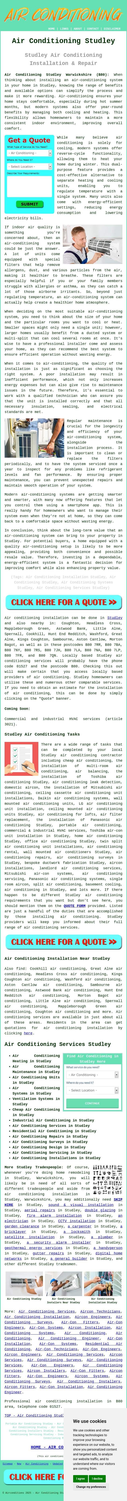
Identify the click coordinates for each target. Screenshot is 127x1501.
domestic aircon (21, 788)
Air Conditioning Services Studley (58, 1045)
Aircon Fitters (20, 1387)
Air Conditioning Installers (88, 1382)
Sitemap (8, 1464)
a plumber (102, 1237)
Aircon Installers (46, 1371)
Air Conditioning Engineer (68, 1339)
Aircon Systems (91, 1376)
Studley (114, 618)
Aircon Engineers (93, 1317)
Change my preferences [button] (91, 1486)
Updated (58, 1464)
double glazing (100, 1210)
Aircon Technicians (100, 1312)
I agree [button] (80, 1478)
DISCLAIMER (112, 28)
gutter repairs (48, 1253)
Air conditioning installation (37, 618)
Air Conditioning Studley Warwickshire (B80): (57, 75)
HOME (51, 28)
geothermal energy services (33, 1248)
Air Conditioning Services (47, 1312)
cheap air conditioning (87, 761)
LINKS (64, 28)
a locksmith (77, 1232)
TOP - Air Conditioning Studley (37, 1416)
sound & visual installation (80, 1205)
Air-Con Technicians (56, 1349)
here (28, 1033)
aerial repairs (39, 1210)
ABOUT (78, 28)
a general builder (68, 1259)
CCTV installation (76, 1221)
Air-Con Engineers (101, 1349)
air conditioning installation (41, 1194)
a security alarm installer (59, 1243)
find (20, 969)
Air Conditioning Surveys (54, 1360)
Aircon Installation (89, 1328)
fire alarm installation (54, 1216)
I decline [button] (97, 1478)
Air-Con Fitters (79, 1322)
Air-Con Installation (61, 1387)
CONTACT (93, 28)
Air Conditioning (85, 1333)
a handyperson (107, 1248)
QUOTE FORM (74, 906)
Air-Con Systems (46, 1328)
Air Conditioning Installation (37, 1317)
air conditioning (51, 677)
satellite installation (30, 1237)
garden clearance (22, 1227)
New (19, 1464)
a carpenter (80, 1227)
